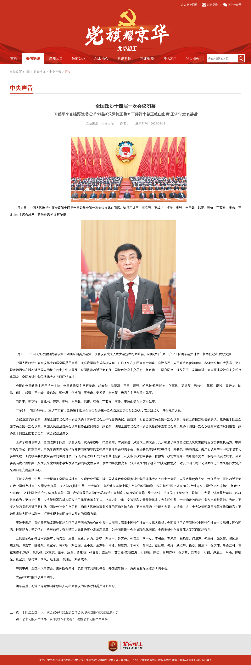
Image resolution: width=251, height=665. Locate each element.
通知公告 (56, 58)
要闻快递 (33, 58)
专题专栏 (124, 58)
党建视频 (147, 58)
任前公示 (79, 58)
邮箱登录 (212, 4)
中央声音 (55, 71)
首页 (13, 58)
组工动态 (101, 58)
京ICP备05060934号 (200, 660)
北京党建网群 (189, 4)
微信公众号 (234, 4)
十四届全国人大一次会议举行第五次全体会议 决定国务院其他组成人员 (70, 612)
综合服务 (192, 58)
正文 (68, 71)
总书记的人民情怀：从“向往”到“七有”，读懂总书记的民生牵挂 (65, 619)
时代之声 (170, 58)
